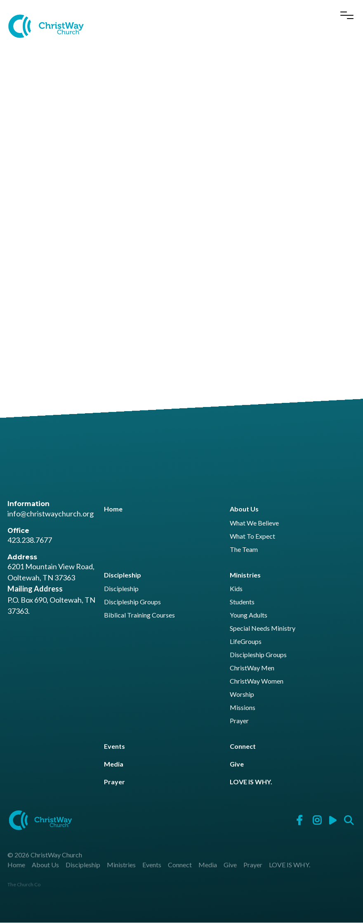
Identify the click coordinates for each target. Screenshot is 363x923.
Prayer (239, 720)
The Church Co (23, 885)
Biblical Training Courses (139, 615)
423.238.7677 (29, 539)
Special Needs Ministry (262, 628)
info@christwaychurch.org (50, 513)
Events (114, 746)
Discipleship (122, 575)
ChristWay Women (256, 681)
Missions (242, 707)
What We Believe (254, 523)
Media (113, 764)
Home (113, 509)
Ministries (245, 575)
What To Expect (252, 536)
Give (237, 764)
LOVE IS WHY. (251, 782)
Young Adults (248, 615)
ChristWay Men (252, 668)
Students (242, 602)
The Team (244, 549)
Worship (242, 694)
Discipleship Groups (132, 602)
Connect (243, 746)
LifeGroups (246, 641)
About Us (244, 509)
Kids (236, 588)
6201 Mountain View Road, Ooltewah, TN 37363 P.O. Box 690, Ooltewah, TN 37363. (51, 589)
